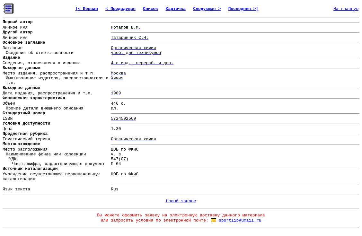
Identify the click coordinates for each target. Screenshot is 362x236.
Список (150, 8)
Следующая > (207, 8)
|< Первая (86, 8)
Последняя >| (243, 8)
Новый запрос (181, 201)
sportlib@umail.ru (240, 220)
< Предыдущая (120, 8)
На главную (345, 8)
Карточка (176, 8)
